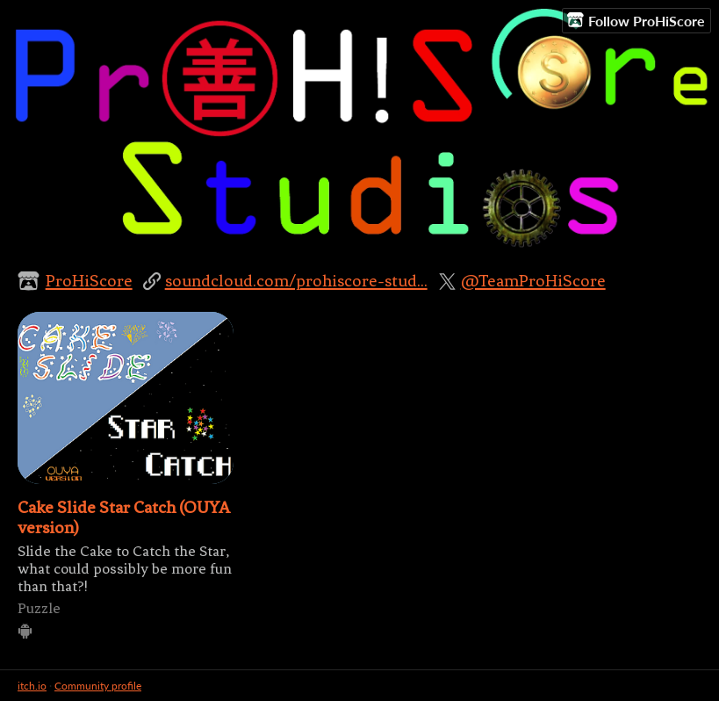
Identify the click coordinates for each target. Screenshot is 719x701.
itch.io (32, 685)
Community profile (97, 685)
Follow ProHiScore (636, 20)
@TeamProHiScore (533, 281)
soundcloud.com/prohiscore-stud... (296, 281)
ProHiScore (89, 281)
